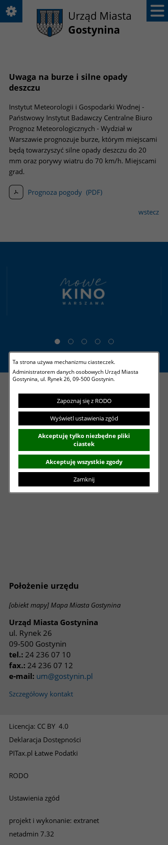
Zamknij (84, 479)
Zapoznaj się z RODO (84, 401)
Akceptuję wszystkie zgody (84, 462)
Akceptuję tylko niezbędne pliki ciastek (84, 440)
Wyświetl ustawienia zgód (84, 418)
